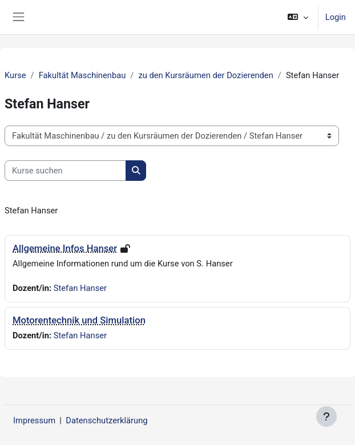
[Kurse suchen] (65, 170)
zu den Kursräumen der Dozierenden (205, 75)
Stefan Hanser (80, 288)
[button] (297, 17)
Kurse (15, 75)
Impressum (34, 420)
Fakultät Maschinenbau (82, 75)
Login (335, 17)
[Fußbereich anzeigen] (326, 416)
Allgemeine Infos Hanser (65, 248)
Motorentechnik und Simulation (79, 320)
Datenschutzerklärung (106, 420)
